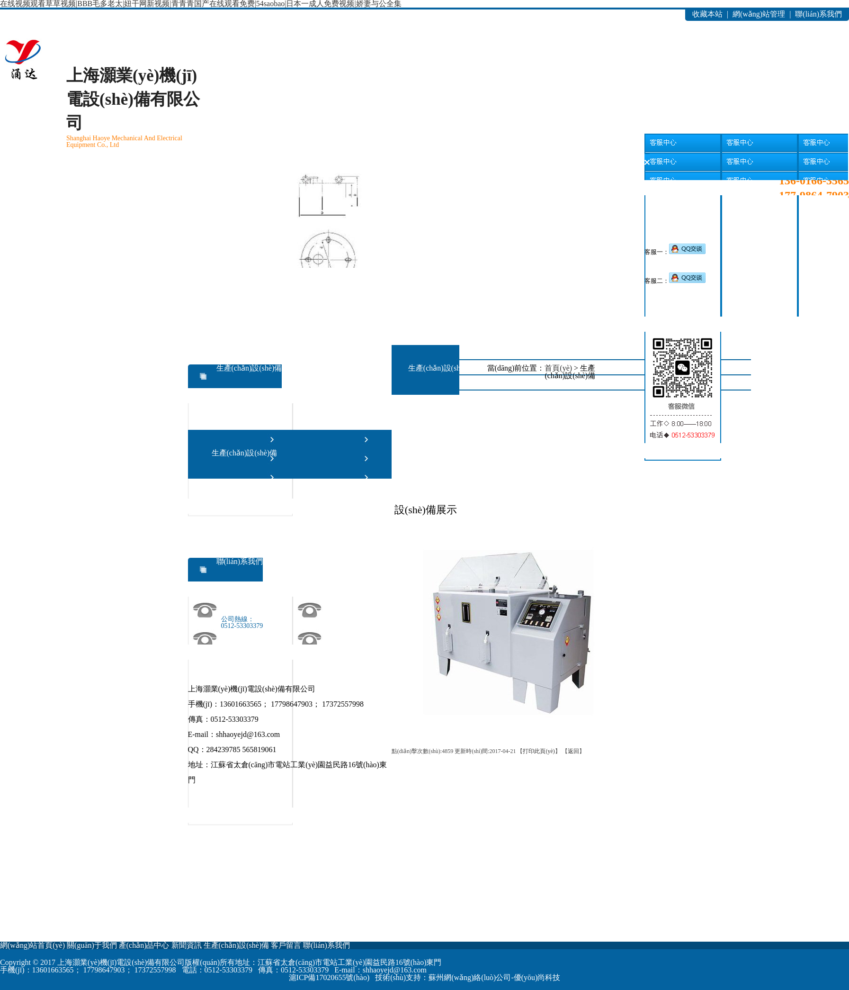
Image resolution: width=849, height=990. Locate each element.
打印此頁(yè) (538, 751)
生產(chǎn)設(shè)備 (300, 185)
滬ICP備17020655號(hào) (329, 977)
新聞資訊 (234, 185)
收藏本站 (707, 14)
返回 (573, 751)
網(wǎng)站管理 (759, 14)
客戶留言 (367, 185)
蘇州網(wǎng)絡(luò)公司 (470, 977)
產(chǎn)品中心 (167, 185)
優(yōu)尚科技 (537, 977)
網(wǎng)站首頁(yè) (33, 185)
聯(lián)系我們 (818, 14)
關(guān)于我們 (100, 185)
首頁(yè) (558, 368)
